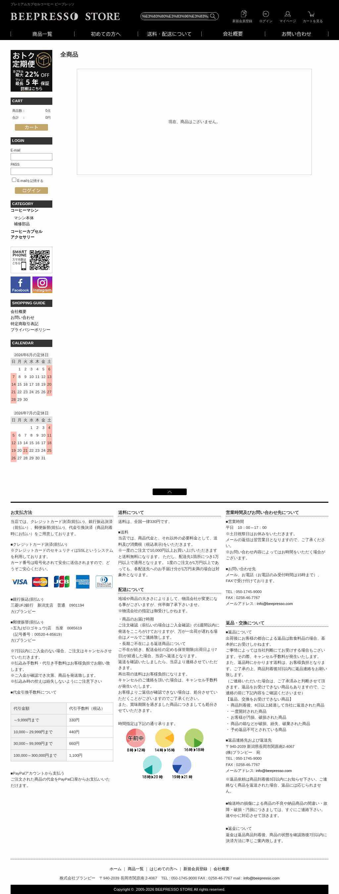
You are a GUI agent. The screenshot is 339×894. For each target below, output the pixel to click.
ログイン (265, 21)
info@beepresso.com (275, 604)
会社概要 (18, 312)
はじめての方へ (163, 869)
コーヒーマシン (24, 210)
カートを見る (313, 21)
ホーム (115, 869)
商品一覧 (136, 869)
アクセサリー (22, 237)
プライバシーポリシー (30, 330)
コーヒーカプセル (26, 232)
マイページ (287, 21)
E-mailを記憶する (30, 181)
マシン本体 (24, 218)
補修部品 (22, 224)
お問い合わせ (22, 317)
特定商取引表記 (24, 324)
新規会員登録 (242, 21)
